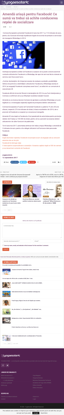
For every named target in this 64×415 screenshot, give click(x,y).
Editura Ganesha (37, 385)
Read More (44, 413)
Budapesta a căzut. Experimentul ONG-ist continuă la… (27, 318)
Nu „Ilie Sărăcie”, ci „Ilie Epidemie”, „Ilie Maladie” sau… (27, 309)
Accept (36, 413)
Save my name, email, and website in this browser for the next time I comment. (26, 245)
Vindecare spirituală (6, 383)
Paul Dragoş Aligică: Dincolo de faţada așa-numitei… (26, 300)
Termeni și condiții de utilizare (9, 396)
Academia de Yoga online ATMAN (42, 382)
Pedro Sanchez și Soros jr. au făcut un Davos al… (25, 327)
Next (9, 210)
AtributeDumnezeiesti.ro (7, 378)
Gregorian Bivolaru (38, 378)
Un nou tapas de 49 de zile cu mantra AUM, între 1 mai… (17, 278)
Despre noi (36, 396)
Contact (3, 399)
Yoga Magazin (37, 375)
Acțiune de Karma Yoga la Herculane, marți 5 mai (25, 269)
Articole (5, 196)
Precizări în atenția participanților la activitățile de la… (17, 265)
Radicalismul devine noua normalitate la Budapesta (26, 291)
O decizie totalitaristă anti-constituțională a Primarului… (27, 336)
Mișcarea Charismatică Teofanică (42, 380)
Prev (4, 210)
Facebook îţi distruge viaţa (11, 143)
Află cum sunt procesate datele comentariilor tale (44, 257)
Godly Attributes (8, 380)
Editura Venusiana (37, 387)
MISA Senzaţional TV (6, 375)
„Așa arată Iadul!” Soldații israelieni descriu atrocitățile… (27, 283)
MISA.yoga (4, 385)
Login (34, 399)
